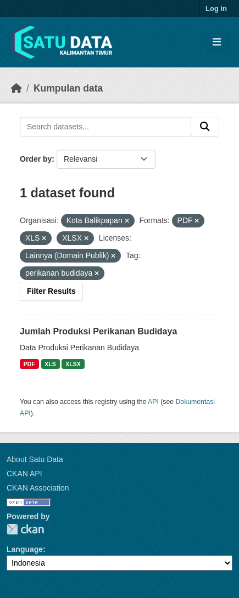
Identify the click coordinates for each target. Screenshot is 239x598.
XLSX (72, 364)
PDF (29, 364)
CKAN (25, 529)
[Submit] (205, 126)
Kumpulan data (68, 88)
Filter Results (51, 291)
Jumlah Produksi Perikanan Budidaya (98, 331)
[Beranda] (16, 88)
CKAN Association (38, 487)
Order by (36, 159)
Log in (216, 8)
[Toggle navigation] (216, 42)
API (153, 402)
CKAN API (24, 473)
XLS (50, 364)
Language (25, 549)
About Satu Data (35, 459)
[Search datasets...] (105, 126)
